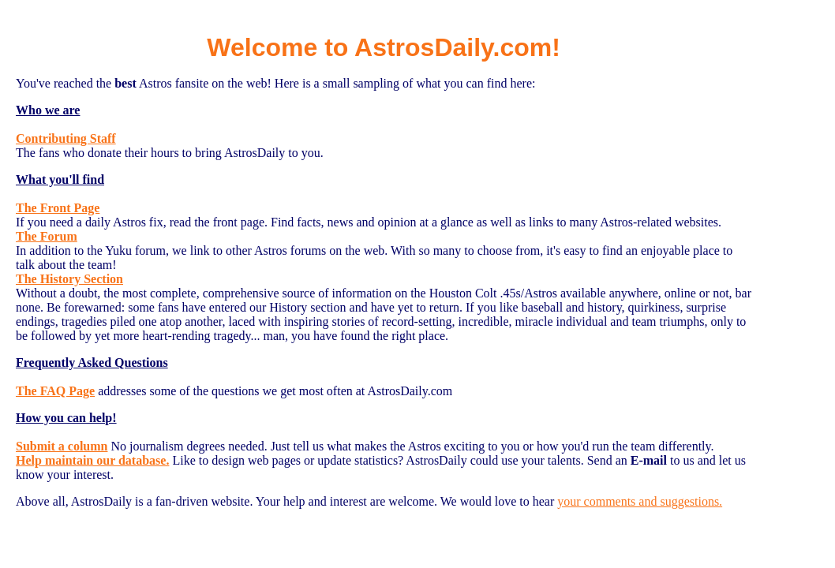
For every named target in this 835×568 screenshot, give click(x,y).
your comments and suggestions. (639, 501)
